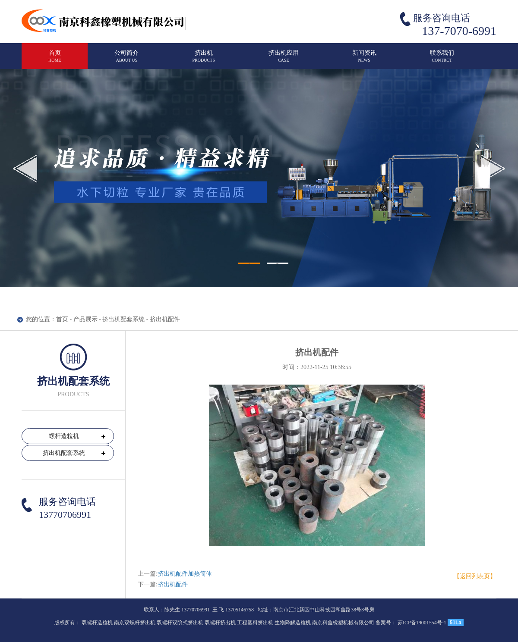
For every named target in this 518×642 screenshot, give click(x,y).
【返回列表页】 (475, 576)
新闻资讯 (364, 60)
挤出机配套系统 (123, 319)
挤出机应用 (283, 60)
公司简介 (126, 60)
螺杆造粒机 (64, 436)
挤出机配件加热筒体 (185, 573)
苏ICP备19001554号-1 (422, 623)
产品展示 (85, 319)
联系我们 (442, 60)
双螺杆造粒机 (97, 623)
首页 (54, 60)
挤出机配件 (173, 584)
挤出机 (203, 60)
